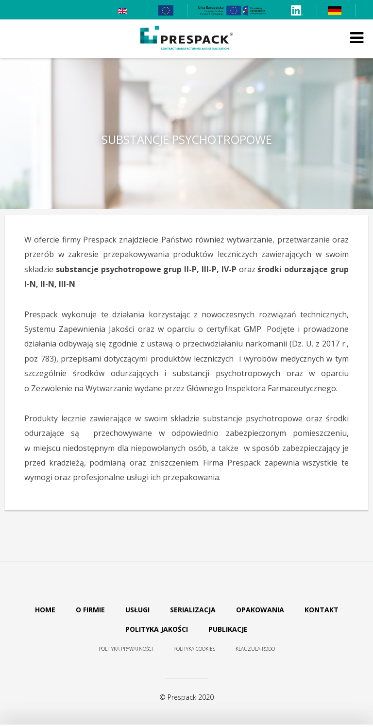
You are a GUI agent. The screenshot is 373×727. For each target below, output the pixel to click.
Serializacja (193, 609)
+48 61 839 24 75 (33, 10)
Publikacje (228, 629)
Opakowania (260, 609)
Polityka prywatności (126, 648)
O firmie (90, 609)
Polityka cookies (194, 648)
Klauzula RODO (255, 648)
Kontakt (322, 609)
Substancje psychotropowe (187, 139)
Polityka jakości (156, 629)
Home (45, 609)
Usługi (137, 609)
